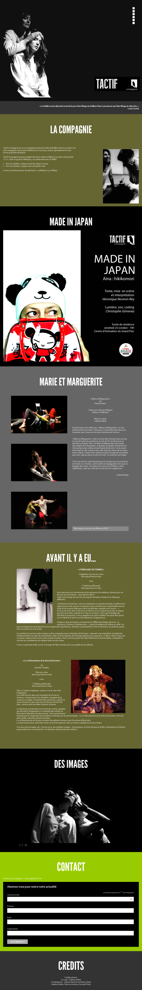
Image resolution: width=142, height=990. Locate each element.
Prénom (10, 906)
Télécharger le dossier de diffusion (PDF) (90, 529)
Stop (26, 845)
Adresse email (69, 895)
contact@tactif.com (33, 879)
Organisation (12, 929)
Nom (9, 918)
